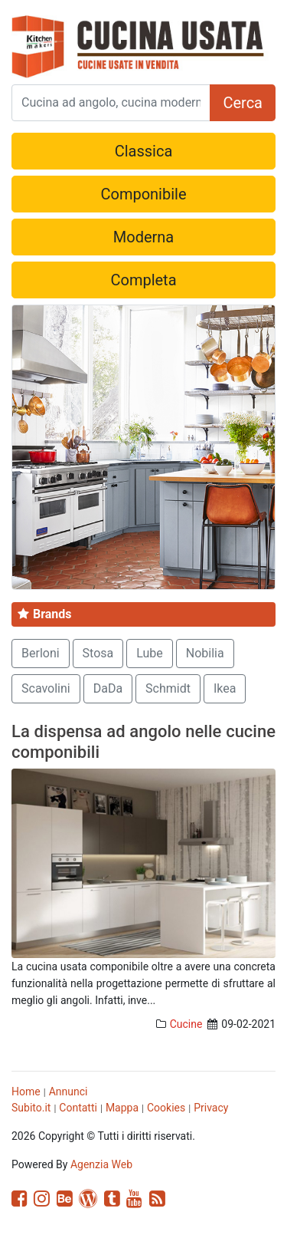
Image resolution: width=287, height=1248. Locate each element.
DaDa (107, 688)
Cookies (166, 1107)
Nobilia (205, 653)
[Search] (110, 102)
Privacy (211, 1107)
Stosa (98, 653)
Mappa (122, 1107)
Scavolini (45, 688)
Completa (143, 280)
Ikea (225, 688)
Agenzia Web (101, 1164)
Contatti (78, 1107)
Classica (144, 151)
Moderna (143, 237)
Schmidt (168, 688)
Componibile (143, 194)
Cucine (186, 1024)
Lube (149, 653)
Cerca (243, 103)
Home (26, 1091)
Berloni (40, 653)
